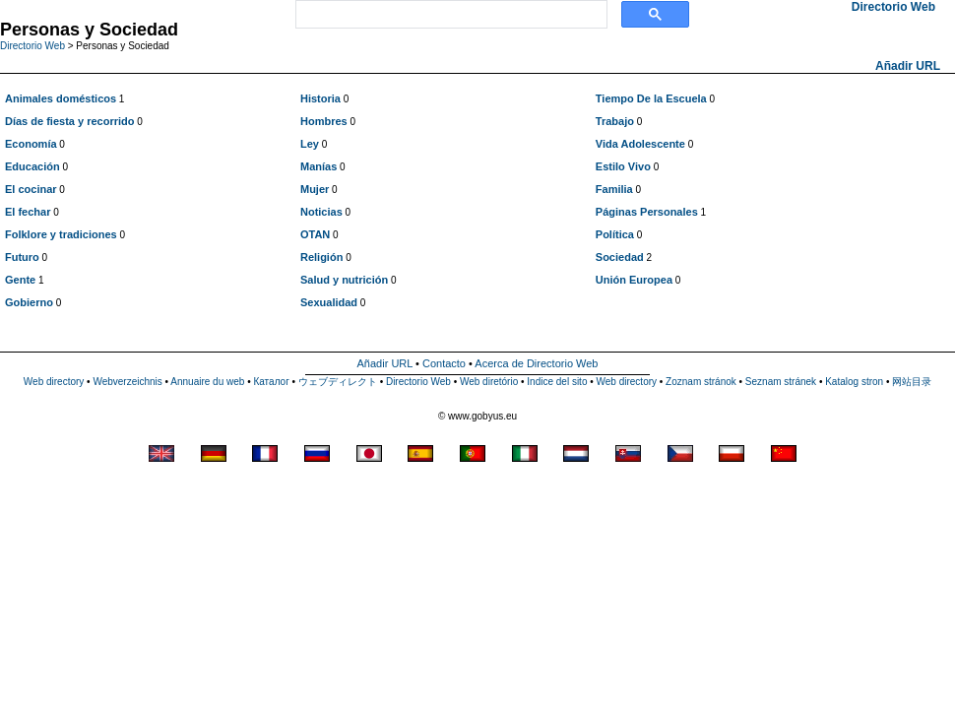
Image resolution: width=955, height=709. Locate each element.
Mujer (314, 189)
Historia (320, 98)
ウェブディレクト (337, 381)
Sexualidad (328, 302)
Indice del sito (557, 381)
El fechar (27, 212)
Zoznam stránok (701, 381)
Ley (309, 144)
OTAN (315, 234)
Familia (614, 189)
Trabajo (615, 121)
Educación (32, 166)
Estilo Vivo (623, 166)
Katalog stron (854, 381)
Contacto (444, 363)
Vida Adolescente (640, 144)
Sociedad (620, 257)
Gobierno (29, 302)
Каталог (270, 381)
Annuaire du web (207, 381)
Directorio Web (32, 45)
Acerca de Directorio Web (536, 363)
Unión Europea (634, 280)
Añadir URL (907, 66)
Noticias (321, 212)
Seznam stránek (780, 381)
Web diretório (489, 381)
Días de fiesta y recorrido (69, 121)
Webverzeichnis (127, 381)
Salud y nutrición (344, 280)
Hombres (324, 121)
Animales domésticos (60, 98)
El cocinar (31, 189)
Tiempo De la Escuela (651, 98)
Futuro (22, 257)
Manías (318, 166)
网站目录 (911, 381)
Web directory (54, 381)
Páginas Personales (647, 212)
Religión (321, 257)
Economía (31, 144)
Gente (20, 280)
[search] (449, 15)
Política (615, 234)
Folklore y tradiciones (61, 234)
